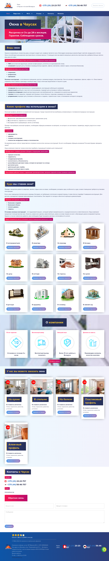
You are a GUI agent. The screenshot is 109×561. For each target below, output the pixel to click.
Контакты (51, 13)
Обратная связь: (16, 498)
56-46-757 (77, 5)
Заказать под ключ (13, 247)
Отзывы (38, 13)
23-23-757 (51, 5)
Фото (28, 13)
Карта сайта (58, 546)
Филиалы (61, 13)
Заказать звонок (98, 5)
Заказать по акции (13, 412)
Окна (8, 13)
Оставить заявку (54, 361)
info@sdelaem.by (9, 492)
